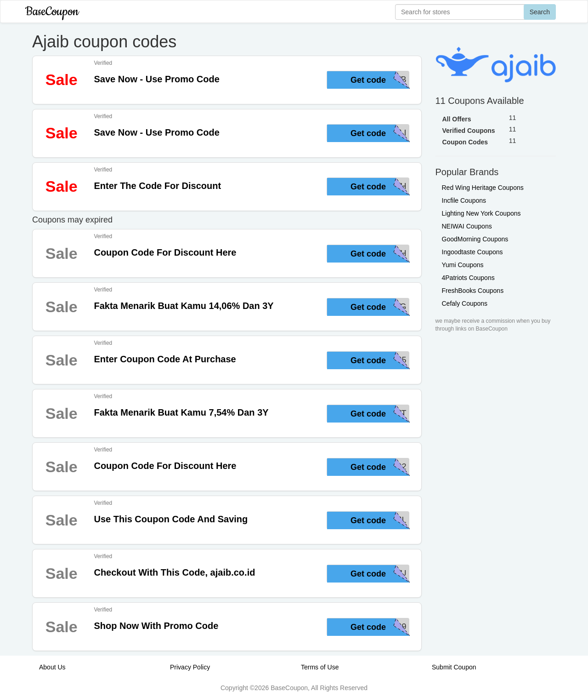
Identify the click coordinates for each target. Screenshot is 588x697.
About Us (52, 667)
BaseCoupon (52, 12)
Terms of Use (320, 667)
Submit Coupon (454, 667)
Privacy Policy (190, 667)
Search (540, 12)
